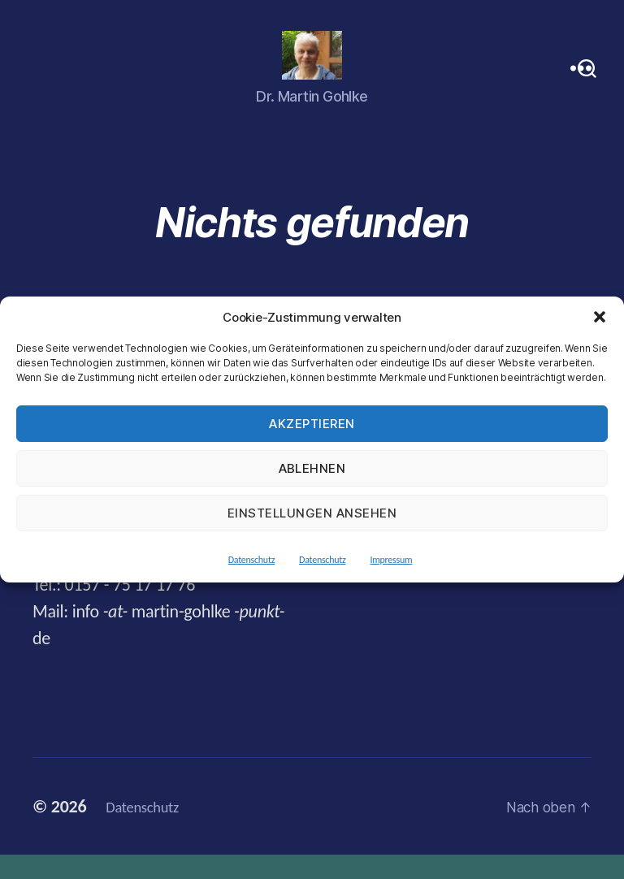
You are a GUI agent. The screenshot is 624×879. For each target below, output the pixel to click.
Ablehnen (312, 468)
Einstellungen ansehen (312, 513)
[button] (600, 317)
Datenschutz (251, 559)
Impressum (391, 559)
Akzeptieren (312, 423)
